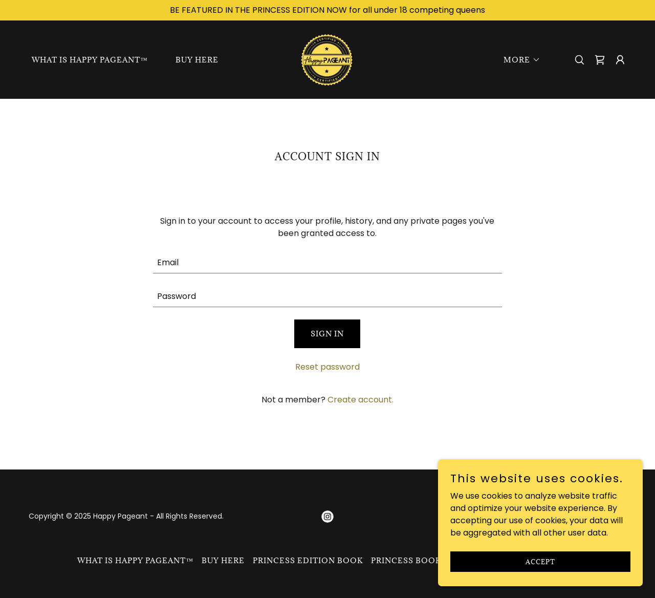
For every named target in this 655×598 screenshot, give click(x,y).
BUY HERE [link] (197, 60)
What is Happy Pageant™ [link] (90, 60)
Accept (540, 561)
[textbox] (328, 262)
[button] (518, 60)
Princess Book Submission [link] (434, 560)
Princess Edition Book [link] (308, 560)
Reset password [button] (327, 367)
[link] (327, 59)
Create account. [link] (361, 399)
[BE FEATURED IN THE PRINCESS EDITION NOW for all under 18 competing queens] (327, 10)
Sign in (327, 333)
